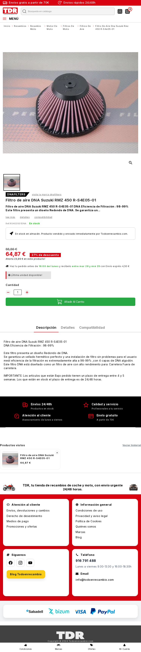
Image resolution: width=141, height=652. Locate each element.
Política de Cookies (89, 521)
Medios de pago (18, 521)
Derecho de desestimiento (24, 516)
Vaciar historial (131, 445)
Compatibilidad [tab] (92, 327)
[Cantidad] (18, 292)
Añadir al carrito (70, 302)
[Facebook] (11, 563)
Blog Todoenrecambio (26, 574)
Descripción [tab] (46, 327)
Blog (79, 537)
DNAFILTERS (16, 194)
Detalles (25, 217)
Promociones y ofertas (22, 526)
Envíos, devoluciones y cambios (28, 510)
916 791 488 (86, 561)
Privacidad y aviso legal (92, 516)
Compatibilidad (43, 217)
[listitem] (30, 459)
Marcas (80, 532)
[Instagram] (20, 563)
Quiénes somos (86, 526)
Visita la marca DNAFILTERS (47, 194)
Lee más (10, 217)
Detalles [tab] (68, 327)
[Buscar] (65, 11)
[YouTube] (30, 563)
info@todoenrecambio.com (95, 579)
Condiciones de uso (89, 510)
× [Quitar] (57, 452)
